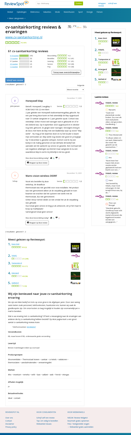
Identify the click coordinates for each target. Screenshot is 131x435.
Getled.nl (15, 282)
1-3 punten (14, 67)
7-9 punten (14, 58)
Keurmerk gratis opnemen (78, 420)
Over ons (9, 417)
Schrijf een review (14, 80)
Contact (8, 420)
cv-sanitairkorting (23, 27)
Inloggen (102, 3)
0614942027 (31, 326)
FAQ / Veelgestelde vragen (78, 423)
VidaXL (14, 255)
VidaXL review (112, 103)
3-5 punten (14, 64)
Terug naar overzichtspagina (68, 72)
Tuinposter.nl (17, 262)
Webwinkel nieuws (44, 423)
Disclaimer (9, 423)
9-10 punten (14, 56)
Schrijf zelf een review (45, 417)
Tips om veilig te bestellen (47, 420)
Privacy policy (11, 426)
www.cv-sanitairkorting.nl (23, 37)
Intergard (15, 272)
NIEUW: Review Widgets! (77, 417)
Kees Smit (15, 243)
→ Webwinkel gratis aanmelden (80, 426)
